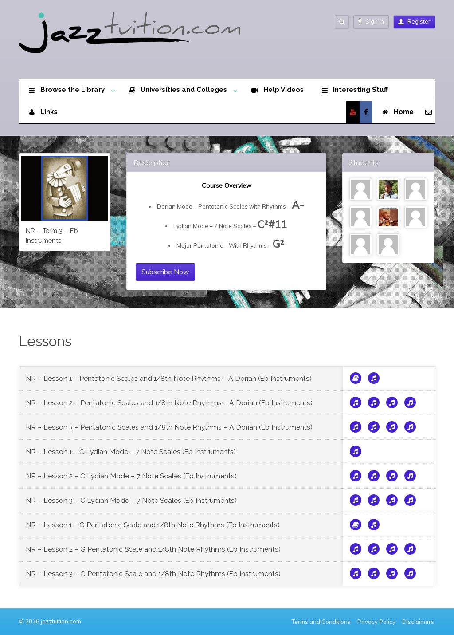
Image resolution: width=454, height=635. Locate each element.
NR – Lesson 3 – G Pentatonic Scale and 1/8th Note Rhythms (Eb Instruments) (153, 573)
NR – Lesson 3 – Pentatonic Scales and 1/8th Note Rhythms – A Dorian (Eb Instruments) (169, 427)
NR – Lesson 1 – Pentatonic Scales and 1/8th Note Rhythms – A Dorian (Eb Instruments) (169, 378)
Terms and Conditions (321, 621)
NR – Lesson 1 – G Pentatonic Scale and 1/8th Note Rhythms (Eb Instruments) (153, 525)
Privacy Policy (376, 621)
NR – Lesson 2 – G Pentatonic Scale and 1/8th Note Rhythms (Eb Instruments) (153, 549)
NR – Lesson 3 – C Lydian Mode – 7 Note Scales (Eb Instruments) (131, 500)
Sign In (371, 21)
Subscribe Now (165, 271)
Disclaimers (418, 621)
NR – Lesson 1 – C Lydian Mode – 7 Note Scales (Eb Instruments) (131, 451)
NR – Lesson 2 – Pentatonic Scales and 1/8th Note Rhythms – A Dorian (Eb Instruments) (169, 402)
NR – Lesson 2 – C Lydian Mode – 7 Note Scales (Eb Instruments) (131, 476)
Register (414, 21)
